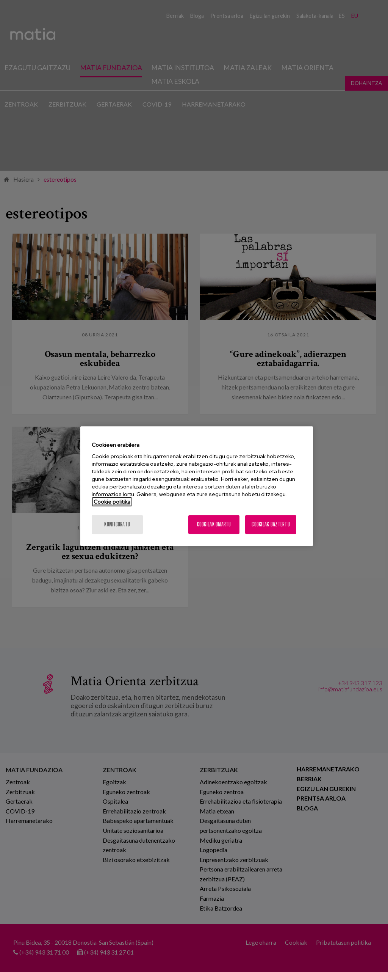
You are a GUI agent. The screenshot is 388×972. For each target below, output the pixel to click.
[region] (196, 486)
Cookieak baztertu (271, 524)
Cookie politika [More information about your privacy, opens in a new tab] (112, 501)
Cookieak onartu (214, 524)
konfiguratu (117, 524)
